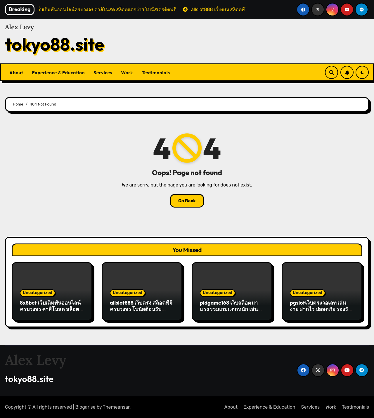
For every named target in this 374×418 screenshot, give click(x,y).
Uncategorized (37, 292)
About (16, 72)
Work (127, 72)
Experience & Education (58, 72)
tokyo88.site (54, 44)
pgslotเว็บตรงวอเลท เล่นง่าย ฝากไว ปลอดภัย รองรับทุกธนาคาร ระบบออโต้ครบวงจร (320, 312)
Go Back (187, 200)
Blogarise (85, 407)
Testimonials (156, 72)
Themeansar (116, 407)
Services (103, 72)
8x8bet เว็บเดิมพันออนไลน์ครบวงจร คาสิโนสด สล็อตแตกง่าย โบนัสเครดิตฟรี (50, 309)
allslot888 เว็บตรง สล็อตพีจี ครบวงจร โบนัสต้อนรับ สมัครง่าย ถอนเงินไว (141, 309)
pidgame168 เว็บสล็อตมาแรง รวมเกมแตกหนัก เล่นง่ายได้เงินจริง (229, 309)
